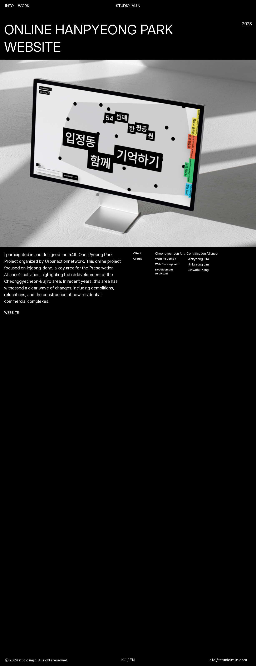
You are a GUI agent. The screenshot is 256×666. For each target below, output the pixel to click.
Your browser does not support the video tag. (128, 421)
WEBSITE (11, 313)
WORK (23, 6)
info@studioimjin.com (228, 660)
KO (124, 660)
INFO (9, 6)
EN (132, 660)
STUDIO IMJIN (128, 6)
